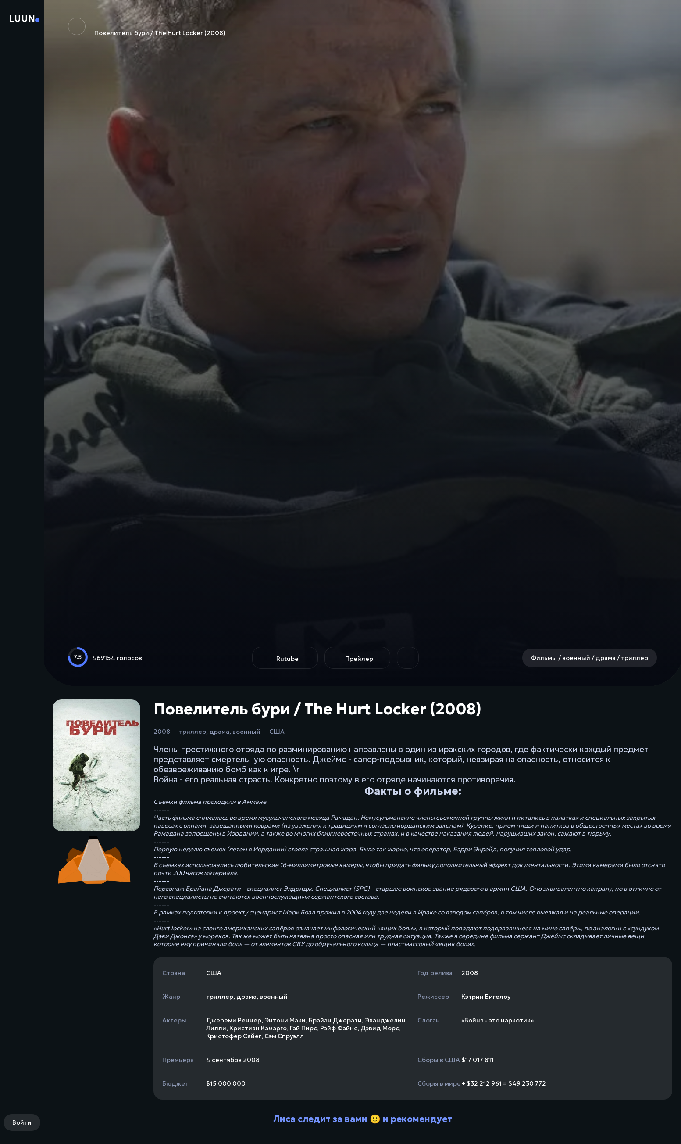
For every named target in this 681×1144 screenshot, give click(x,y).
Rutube (287, 659)
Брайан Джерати (335, 1020)
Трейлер (359, 659)
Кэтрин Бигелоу (485, 997)
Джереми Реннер (233, 1020)
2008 (161, 731)
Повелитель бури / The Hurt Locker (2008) (146, 27)
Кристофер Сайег (233, 1036)
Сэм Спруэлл (284, 1036)
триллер (192, 731)
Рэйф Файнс (338, 1028)
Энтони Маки (285, 1020)
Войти (22, 1122)
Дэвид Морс (379, 1028)
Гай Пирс (303, 1028)
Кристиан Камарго (258, 1028)
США (277, 731)
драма (219, 731)
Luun (22, 19)
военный (246, 731)
